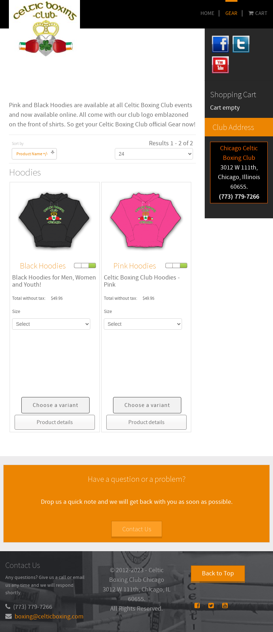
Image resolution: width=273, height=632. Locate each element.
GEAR (231, 13)
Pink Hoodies (134, 266)
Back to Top (218, 573)
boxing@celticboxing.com (49, 616)
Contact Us (136, 529)
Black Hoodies (43, 266)
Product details (55, 422)
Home (207, 13)
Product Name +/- (32, 154)
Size (16, 311)
